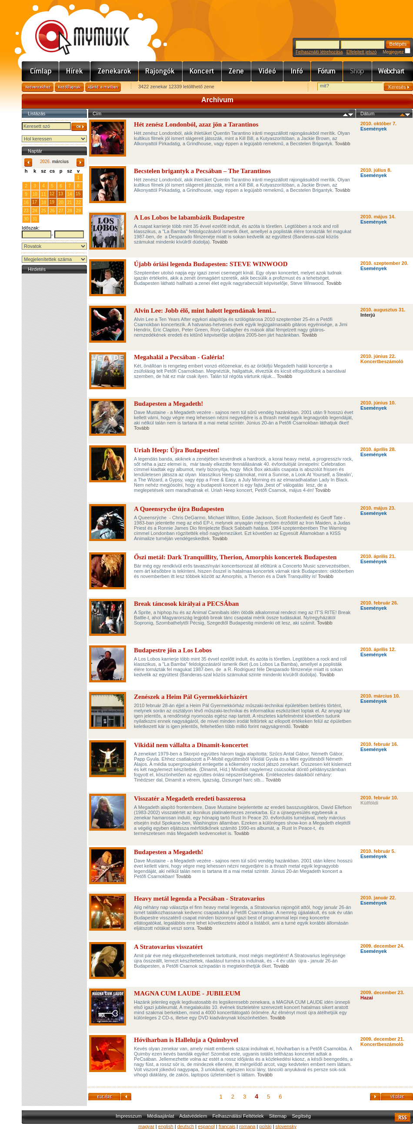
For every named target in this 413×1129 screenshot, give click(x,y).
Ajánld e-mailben (103, 87)
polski (265, 1126)
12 (52, 193)
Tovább (342, 143)
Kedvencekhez (37, 87)
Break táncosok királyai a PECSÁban (186, 603)
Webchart (392, 71)
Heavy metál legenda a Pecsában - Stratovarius (199, 898)
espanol (206, 1126)
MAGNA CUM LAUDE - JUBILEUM (187, 993)
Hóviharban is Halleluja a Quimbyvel (186, 1039)
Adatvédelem (193, 1116)
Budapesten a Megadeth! (168, 403)
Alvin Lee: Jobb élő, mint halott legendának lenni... (205, 310)
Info (297, 71)
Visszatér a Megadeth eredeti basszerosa (190, 798)
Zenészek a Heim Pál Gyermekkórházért (190, 696)
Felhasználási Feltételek (238, 1116)
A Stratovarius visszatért (168, 946)
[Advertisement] (54, 406)
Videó (267, 71)
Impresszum (129, 1116)
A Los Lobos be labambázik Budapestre (189, 217)
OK (79, 127)
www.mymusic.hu (75, 28)
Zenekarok (114, 71)
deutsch (185, 1126)
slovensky (286, 1126)
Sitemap (277, 1116)
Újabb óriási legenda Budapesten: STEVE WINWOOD (211, 264)
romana (247, 1126)
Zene (236, 71)
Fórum (327, 71)
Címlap (40, 71)
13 (60, 193)
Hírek (74, 71)
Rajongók (161, 71)
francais (227, 1126)
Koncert (202, 71)
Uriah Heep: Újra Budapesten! (177, 450)
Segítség (301, 1116)
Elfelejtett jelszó (361, 52)
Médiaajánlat (160, 1116)
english (165, 1126)
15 (78, 193)
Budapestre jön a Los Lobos (173, 650)
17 (34, 202)
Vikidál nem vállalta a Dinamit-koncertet (191, 745)
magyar (146, 1126)
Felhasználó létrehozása (319, 52)
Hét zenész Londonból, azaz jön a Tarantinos (196, 124)
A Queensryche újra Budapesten (179, 508)
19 (52, 202)
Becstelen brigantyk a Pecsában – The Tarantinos (202, 170)
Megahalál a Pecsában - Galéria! (179, 357)
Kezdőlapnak (69, 87)
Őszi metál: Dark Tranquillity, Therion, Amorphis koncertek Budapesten (235, 557)
